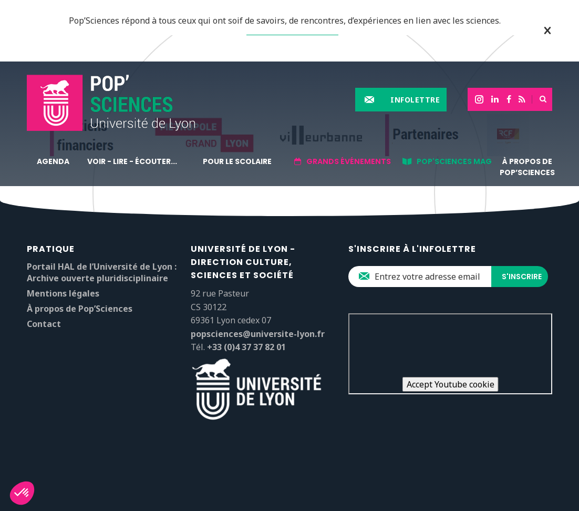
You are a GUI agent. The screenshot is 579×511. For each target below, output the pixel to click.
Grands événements (348, 161)
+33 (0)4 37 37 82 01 (246, 347)
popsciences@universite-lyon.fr (258, 334)
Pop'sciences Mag (454, 161)
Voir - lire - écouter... (132, 161)
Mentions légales (63, 293)
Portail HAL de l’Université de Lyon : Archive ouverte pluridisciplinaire (102, 272)
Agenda (53, 161)
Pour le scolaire (237, 161)
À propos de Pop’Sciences (527, 167)
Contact (44, 324)
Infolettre (415, 100)
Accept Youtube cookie (450, 384)
